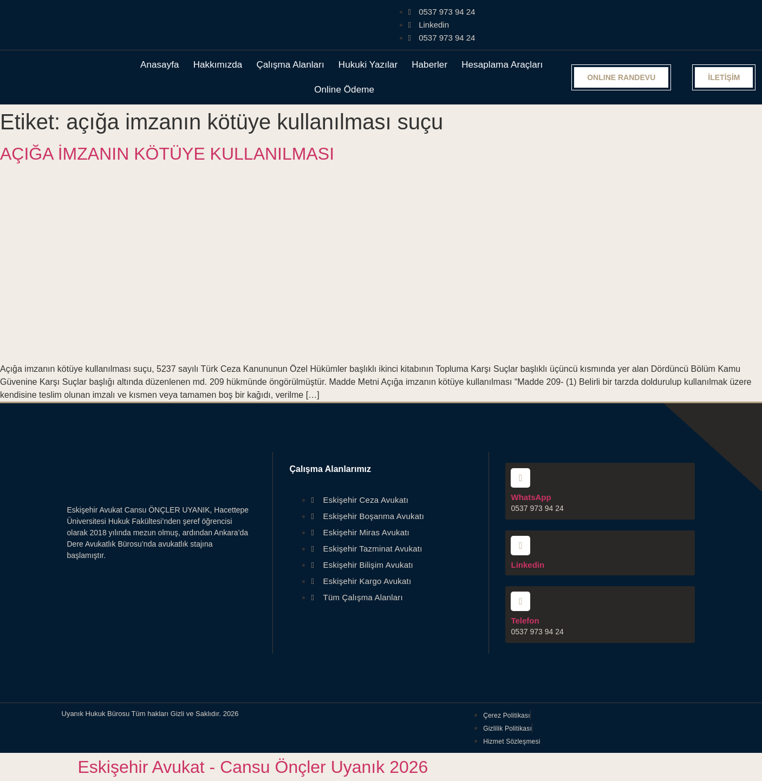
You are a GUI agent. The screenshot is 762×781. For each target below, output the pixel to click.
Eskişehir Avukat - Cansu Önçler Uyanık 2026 (253, 767)
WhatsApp (531, 497)
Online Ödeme (344, 89)
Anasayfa (159, 65)
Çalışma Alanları (290, 65)
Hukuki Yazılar (368, 65)
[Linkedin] (520, 545)
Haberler (429, 65)
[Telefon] (520, 601)
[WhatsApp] (520, 478)
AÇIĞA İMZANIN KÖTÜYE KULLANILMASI (167, 153)
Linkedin (527, 564)
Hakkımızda (218, 65)
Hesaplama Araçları (502, 65)
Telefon (525, 620)
